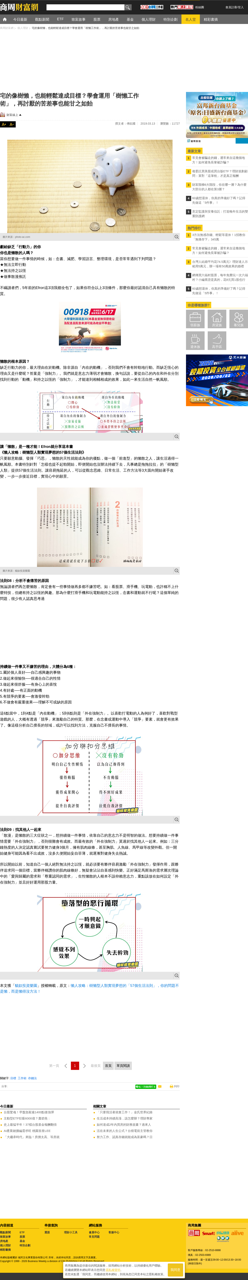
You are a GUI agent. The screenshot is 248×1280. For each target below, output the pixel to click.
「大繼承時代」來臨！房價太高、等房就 (32, 1137)
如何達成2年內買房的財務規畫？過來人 (124, 1124)
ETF (22, 1232)
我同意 (175, 1270)
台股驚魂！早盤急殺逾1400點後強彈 (29, 1112)
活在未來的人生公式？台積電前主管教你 (125, 1130)
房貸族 (217, 325)
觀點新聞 (5, 1232)
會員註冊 (231, 7)
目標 (13, 1078)
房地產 (4, 1241)
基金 (22, 1241)
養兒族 (239, 325)
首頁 (8, 19)
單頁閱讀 (123, 1065)
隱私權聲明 (113, 1270)
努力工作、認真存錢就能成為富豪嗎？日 (125, 1137)
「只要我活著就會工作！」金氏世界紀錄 (125, 1112)
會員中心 (94, 1232)
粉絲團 (199, 7)
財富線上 (12, 115)
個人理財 (5, 1245)
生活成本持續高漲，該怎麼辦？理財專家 (125, 1118)
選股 (47, 1232)
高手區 (217, 347)
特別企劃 (25, 1245)
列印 (176, 1086)
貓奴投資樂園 (26, 986)
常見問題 (94, 1236)
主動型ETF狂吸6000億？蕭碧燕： (27, 1118)
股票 (22, 1236)
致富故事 (5, 1236)
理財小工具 (71, 1232)
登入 (241, 7)
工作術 (22, 1078)
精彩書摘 (5, 1249)
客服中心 (113, 1232)
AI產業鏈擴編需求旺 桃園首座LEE (27, 1130)
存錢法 (32, 1078)
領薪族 (195, 325)
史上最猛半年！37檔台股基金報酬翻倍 (30, 1124)
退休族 (195, 347)
